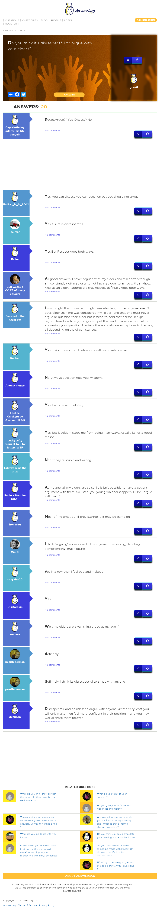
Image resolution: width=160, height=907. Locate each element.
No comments (52, 130)
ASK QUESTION (146, 20)
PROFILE (56, 20)
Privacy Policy (47, 905)
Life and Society (14, 30)
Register (11, 23)
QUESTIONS (12, 20)
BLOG (44, 20)
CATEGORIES (30, 20)
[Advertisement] (79, 165)
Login (68, 20)
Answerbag (9, 905)
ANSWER (69, 94)
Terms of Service (27, 905)
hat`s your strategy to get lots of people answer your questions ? (115, 865)
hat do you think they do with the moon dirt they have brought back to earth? (38, 797)
